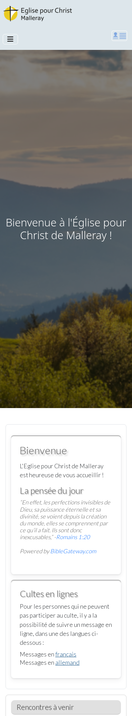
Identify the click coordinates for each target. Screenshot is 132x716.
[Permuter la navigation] (10, 39)
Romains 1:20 (73, 537)
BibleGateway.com (73, 551)
